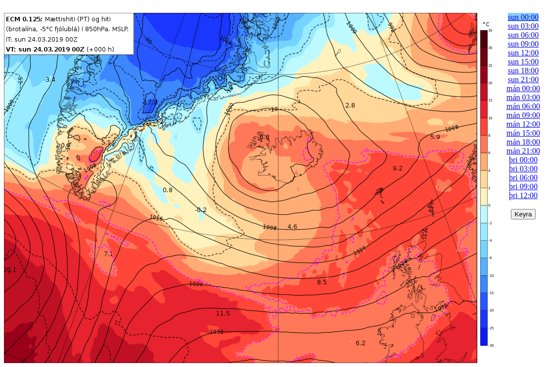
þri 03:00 (523, 168)
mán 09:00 (523, 115)
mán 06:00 (523, 106)
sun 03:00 (523, 26)
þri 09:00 (523, 186)
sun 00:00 (523, 17)
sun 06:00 (523, 35)
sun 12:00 (523, 53)
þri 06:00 (523, 177)
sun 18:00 (523, 70)
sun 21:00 (523, 79)
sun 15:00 (523, 61)
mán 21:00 (523, 151)
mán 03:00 (523, 97)
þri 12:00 (523, 195)
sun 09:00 (523, 44)
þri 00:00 (523, 160)
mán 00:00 (523, 88)
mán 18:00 (523, 142)
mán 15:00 (523, 133)
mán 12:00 (523, 124)
